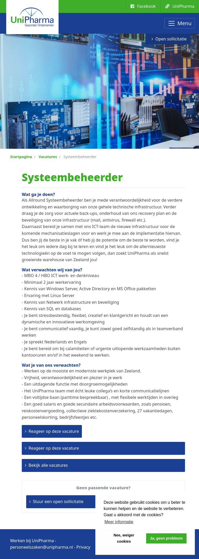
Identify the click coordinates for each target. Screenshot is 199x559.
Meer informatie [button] (118, 522)
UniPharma (179, 6)
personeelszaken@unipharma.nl (41, 547)
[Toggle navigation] (179, 23)
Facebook (143, 6)
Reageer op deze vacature (54, 431)
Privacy (83, 547)
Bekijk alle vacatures (48, 465)
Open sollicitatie (171, 39)
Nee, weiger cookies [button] (123, 538)
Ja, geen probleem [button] (166, 538)
